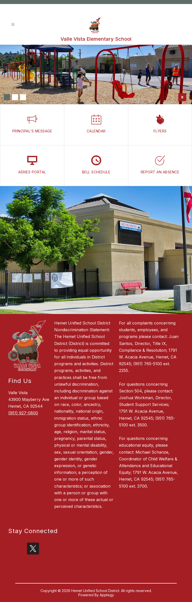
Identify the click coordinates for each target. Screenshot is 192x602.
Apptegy (107, 595)
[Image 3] (23, 97)
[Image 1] (7, 97)
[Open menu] (13, 24)
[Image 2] (15, 97)
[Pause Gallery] (182, 97)
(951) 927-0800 (23, 412)
